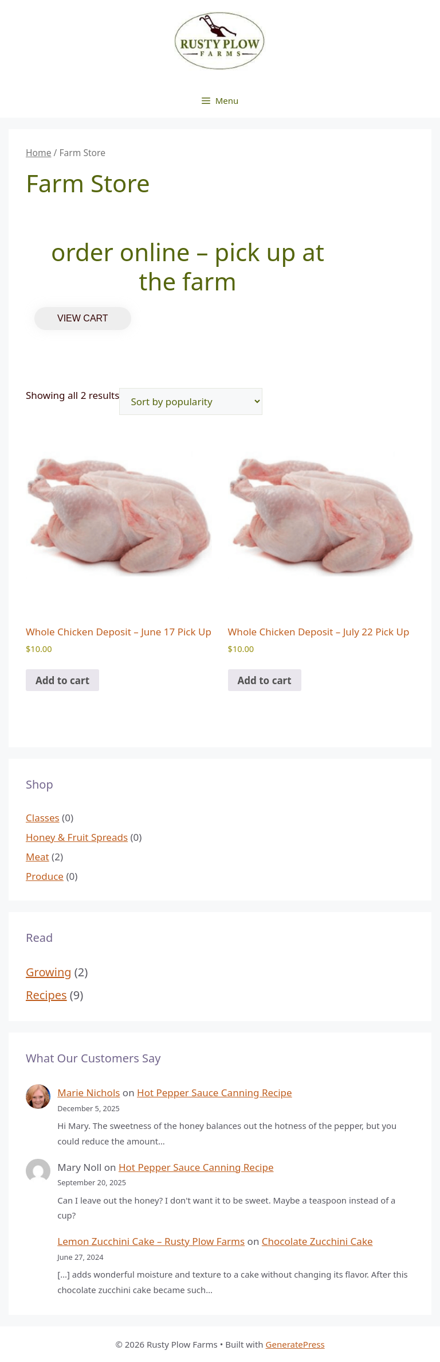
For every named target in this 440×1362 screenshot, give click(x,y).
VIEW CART (82, 318)
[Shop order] (190, 401)
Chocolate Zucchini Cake (317, 1241)
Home (38, 152)
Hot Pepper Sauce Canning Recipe (214, 1092)
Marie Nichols (88, 1092)
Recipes (46, 995)
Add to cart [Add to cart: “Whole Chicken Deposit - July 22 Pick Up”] (265, 680)
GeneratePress (295, 1344)
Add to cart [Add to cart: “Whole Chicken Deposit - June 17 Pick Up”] (62, 680)
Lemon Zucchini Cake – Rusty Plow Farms (151, 1241)
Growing (49, 972)
